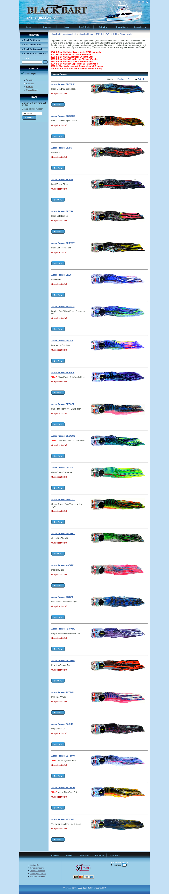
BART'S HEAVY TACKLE (107, 34)
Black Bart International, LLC (64, 34)
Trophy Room (122, 27)
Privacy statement (36, 868)
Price (130, 79)
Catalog (69, 855)
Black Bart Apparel (33, 49)
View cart (29, 80)
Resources (99, 855)
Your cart (55, 855)
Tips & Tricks (84, 27)
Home (28, 27)
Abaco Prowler (126, 34)
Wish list (29, 87)
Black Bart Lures (32, 40)
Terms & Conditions (37, 871)
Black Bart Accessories (35, 53)
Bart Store (84, 855)
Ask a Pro (103, 27)
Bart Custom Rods (32, 45)
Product (121, 79)
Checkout (30, 83)
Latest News (114, 855)
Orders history (32, 90)
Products (47, 27)
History (66, 27)
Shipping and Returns (38, 873)
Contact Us (34, 865)
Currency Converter (37, 876)
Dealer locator (140, 27)
